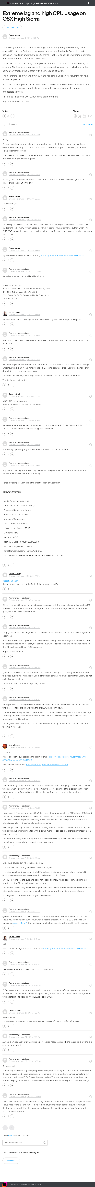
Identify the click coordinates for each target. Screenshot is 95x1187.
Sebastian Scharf (10, 581)
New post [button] (11, 1161)
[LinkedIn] (85, 116)
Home (12, 3)
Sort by (86, 124)
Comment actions (91, 134)
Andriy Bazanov (15, 745)
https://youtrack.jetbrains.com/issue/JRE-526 (62, 255)
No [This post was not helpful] (12, 116)
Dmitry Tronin (14, 312)
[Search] (25, 1143)
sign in (10, 1135)
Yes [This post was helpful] (4, 116)
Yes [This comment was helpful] (4, 164)
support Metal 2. (19, 923)
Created (24, 135)
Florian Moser (14, 35)
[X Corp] (79, 116)
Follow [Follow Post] (11, 28)
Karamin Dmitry (15, 394)
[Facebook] (75, 116)
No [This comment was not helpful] (12, 164)
